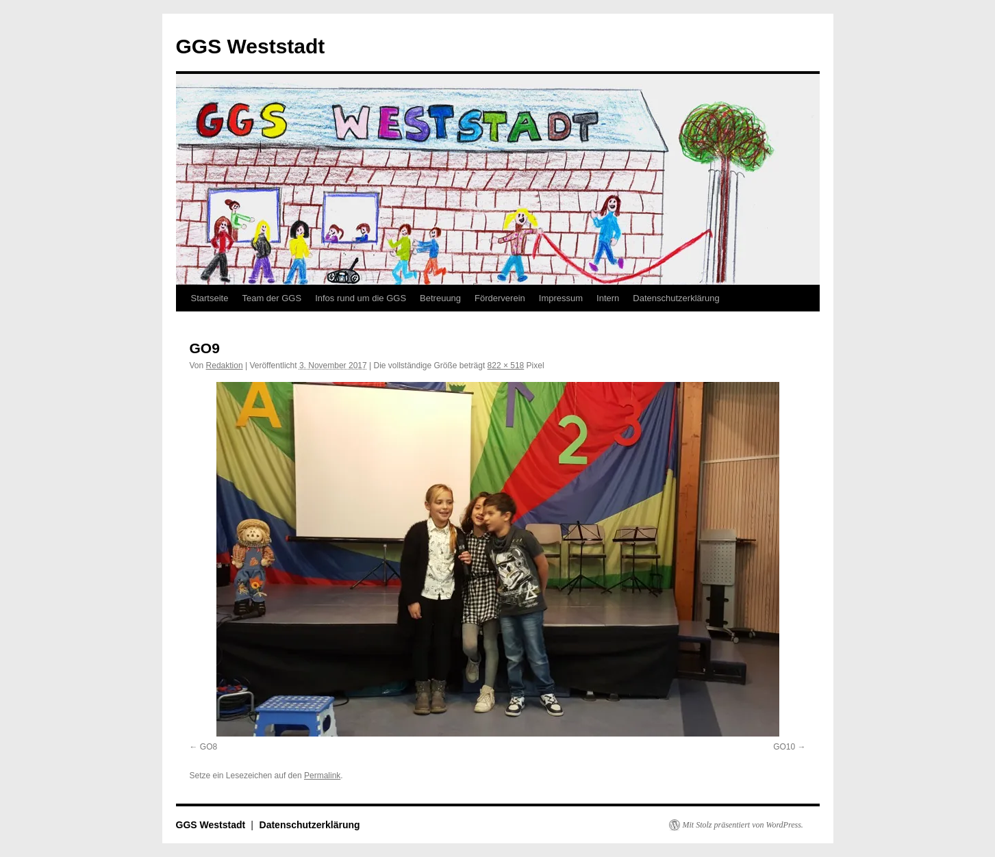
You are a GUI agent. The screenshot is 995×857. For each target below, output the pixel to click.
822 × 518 (506, 365)
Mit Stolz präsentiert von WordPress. (743, 825)
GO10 (784, 747)
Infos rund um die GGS (360, 298)
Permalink (322, 775)
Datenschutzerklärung (676, 298)
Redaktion (224, 365)
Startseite (210, 298)
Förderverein (500, 298)
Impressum (561, 298)
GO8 (208, 747)
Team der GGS (271, 298)
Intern (607, 298)
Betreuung (440, 298)
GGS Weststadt (250, 46)
